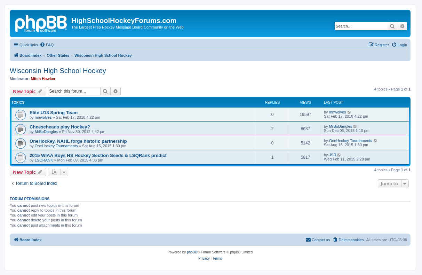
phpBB (192, 252)
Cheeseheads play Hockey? (60, 126)
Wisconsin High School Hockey (58, 70)
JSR (332, 155)
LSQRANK (44, 160)
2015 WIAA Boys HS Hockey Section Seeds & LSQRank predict (98, 155)
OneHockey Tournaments (56, 146)
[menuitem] (47, 45)
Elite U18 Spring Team (54, 112)
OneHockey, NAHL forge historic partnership (78, 141)
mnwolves (43, 117)
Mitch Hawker (43, 79)
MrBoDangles (46, 131)
